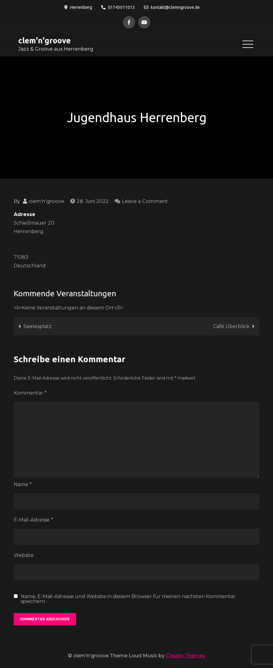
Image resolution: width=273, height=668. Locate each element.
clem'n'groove (44, 40)
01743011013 (118, 7)
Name (23, 484)
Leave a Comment (145, 201)
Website (24, 555)
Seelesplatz (37, 326)
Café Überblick (231, 326)
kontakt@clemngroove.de (172, 7)
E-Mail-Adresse (33, 520)
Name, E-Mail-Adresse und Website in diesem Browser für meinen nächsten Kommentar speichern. (128, 599)
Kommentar (30, 393)
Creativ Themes (185, 656)
